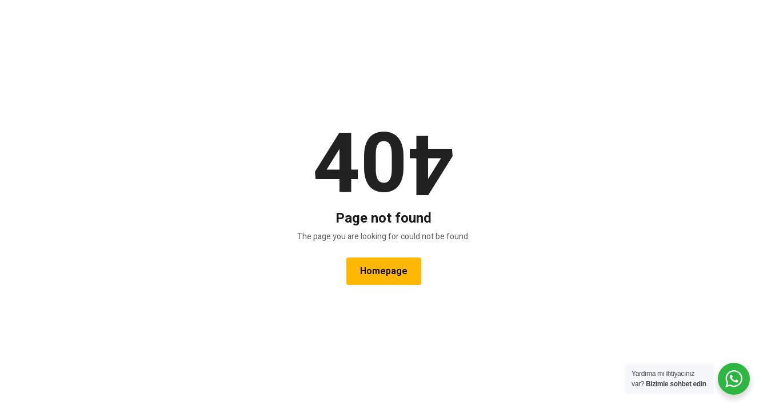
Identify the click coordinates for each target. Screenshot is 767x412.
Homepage (384, 271)
